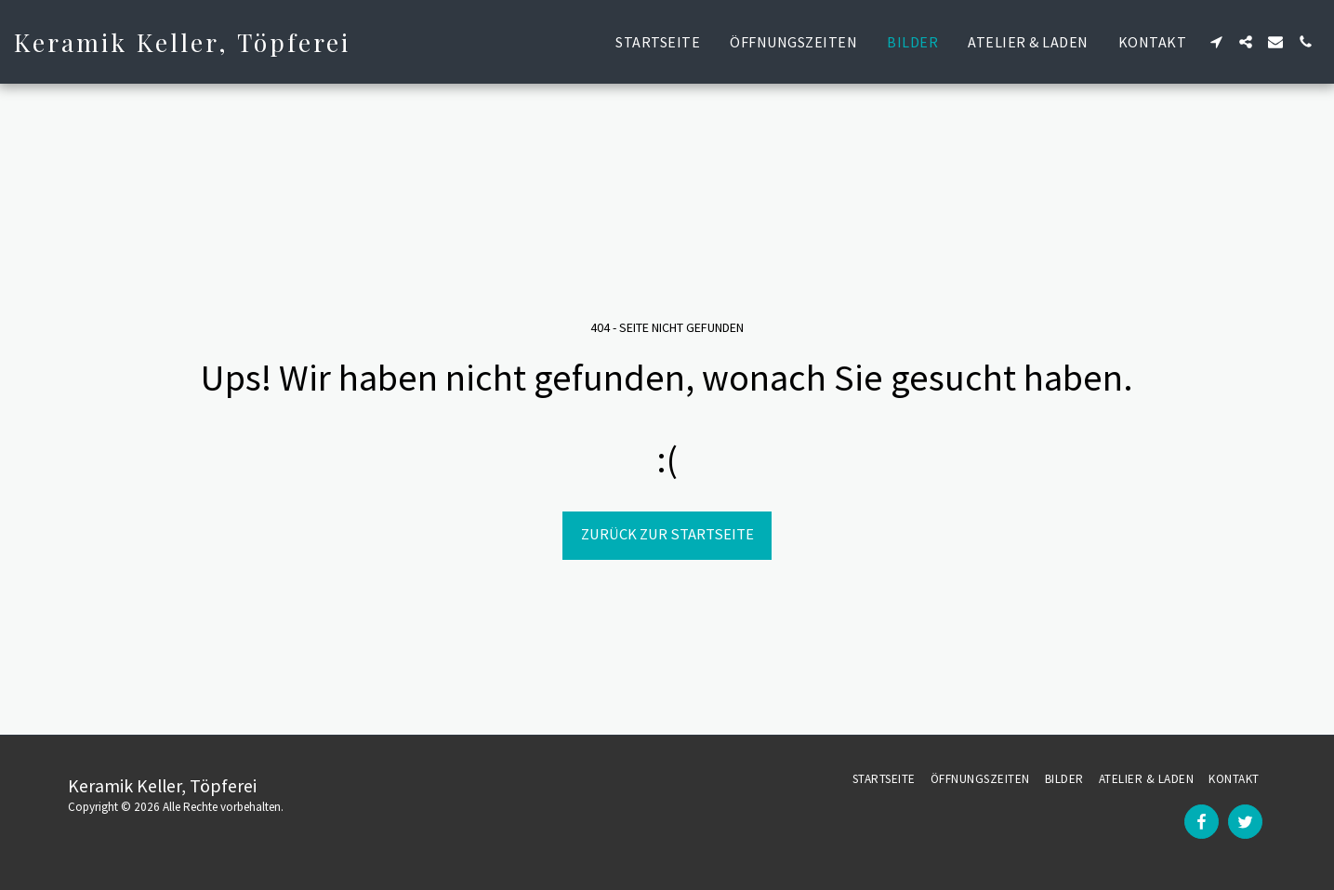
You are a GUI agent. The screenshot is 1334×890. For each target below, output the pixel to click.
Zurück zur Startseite (667, 534)
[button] (1216, 41)
